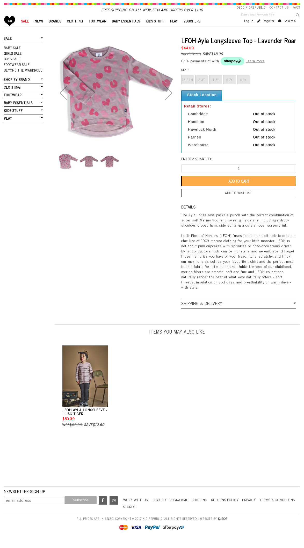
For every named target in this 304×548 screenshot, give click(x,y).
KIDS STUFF (155, 30)
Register (268, 29)
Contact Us (279, 7)
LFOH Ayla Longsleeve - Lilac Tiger (84, 420)
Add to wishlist (238, 201)
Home (10, 30)
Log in (249, 29)
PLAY (174, 30)
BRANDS (55, 30)
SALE (25, 30)
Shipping (202, 508)
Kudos (222, 526)
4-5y (215, 88)
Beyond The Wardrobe (22, 78)
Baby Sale (12, 56)
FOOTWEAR (97, 30)
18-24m (187, 88)
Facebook (103, 509)
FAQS (296, 7)
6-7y (230, 88)
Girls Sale (12, 61)
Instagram (114, 509)
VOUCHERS (192, 30)
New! (39, 30)
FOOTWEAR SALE (16, 72)
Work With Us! (136, 508)
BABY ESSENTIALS (126, 30)
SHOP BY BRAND (16, 87)
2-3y (201, 88)
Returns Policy (228, 508)
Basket (290, 29)
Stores (170, 515)
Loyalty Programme (172, 508)
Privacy (253, 508)
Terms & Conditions (142, 515)
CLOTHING (75, 30)
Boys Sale (12, 67)
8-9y (243, 88)
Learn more (255, 69)
